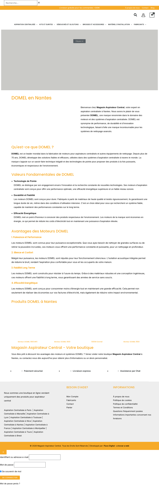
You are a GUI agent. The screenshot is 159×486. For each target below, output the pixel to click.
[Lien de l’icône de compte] (143, 15)
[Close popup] (3, 452)
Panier (69, 408)
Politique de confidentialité (126, 404)
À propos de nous (132, 8)
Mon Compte (72, 397)
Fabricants (71, 400)
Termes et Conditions (123, 408)
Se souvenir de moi (10, 472)
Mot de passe (7, 465)
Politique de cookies (123, 400)
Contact (70, 404)
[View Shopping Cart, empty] (152, 15)
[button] (135, 15)
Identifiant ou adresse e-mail (14, 457)
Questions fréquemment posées (129, 412)
